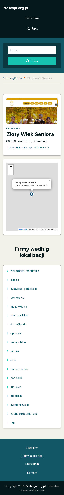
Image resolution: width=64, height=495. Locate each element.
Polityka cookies (32, 455)
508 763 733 (41, 147)
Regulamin (32, 463)
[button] (32, 194)
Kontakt (32, 28)
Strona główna (12, 78)
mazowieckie (13, 128)
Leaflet (23, 229)
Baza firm (32, 18)
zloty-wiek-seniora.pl (19, 147)
